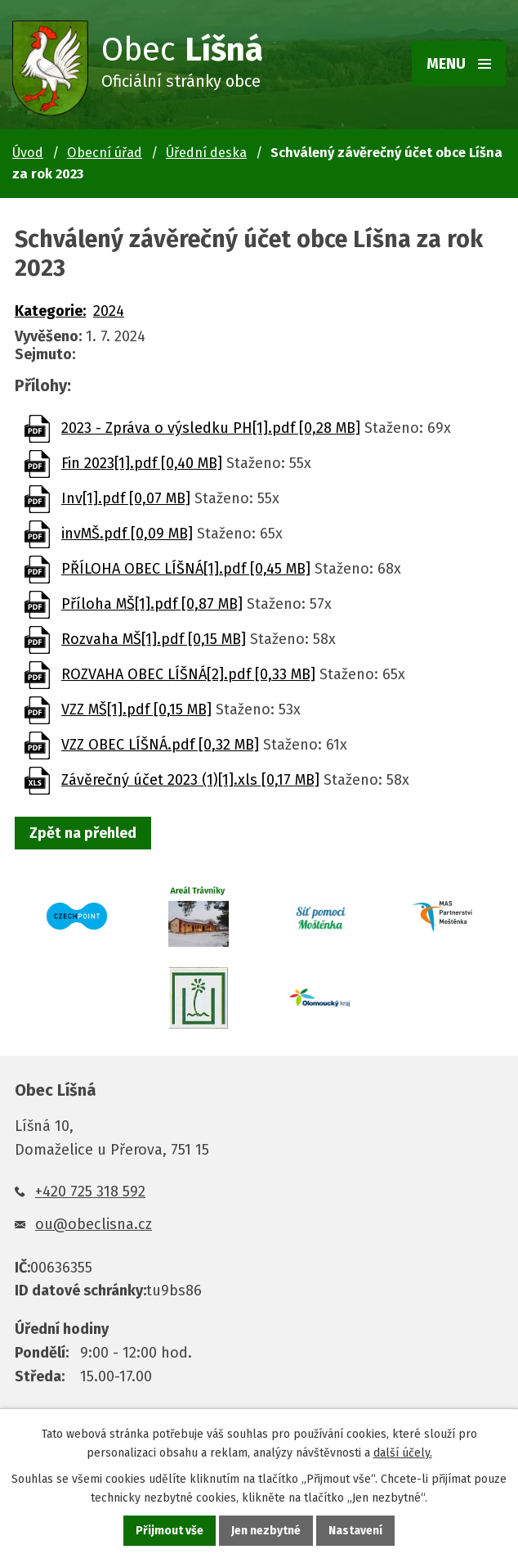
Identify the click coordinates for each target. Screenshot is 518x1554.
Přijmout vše (169, 1531)
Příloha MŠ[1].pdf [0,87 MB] (152, 604)
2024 (108, 311)
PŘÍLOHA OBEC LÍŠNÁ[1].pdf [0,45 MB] (185, 569)
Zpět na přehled (82, 833)
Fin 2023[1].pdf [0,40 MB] (141, 463)
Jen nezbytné (266, 1531)
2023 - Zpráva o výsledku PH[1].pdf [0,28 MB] (210, 428)
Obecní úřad (104, 152)
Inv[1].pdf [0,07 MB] (125, 498)
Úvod (27, 152)
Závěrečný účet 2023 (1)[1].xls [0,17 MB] (190, 780)
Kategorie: (50, 311)
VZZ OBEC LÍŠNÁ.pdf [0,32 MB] (160, 745)
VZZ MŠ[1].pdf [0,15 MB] (136, 709)
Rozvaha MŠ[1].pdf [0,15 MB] (153, 639)
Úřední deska (206, 152)
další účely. (402, 1453)
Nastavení (355, 1531)
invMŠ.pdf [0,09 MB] (127, 534)
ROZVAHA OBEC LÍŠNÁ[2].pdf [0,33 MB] (188, 674)
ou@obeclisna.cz (93, 1224)
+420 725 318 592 (90, 1191)
